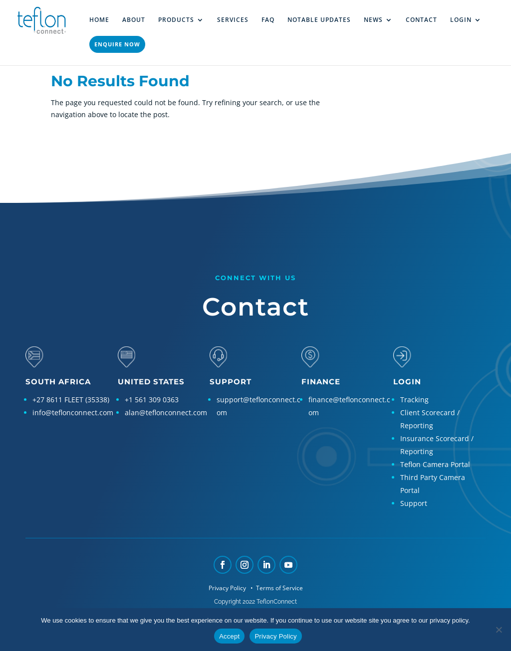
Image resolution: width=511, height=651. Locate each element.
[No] (499, 630)
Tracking (414, 399)
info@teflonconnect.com (72, 412)
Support (413, 503)
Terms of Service (279, 588)
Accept (229, 636)
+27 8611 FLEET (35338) (70, 399)
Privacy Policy (228, 588)
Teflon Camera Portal (435, 464)
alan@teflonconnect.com (166, 412)
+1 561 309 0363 (152, 399)
